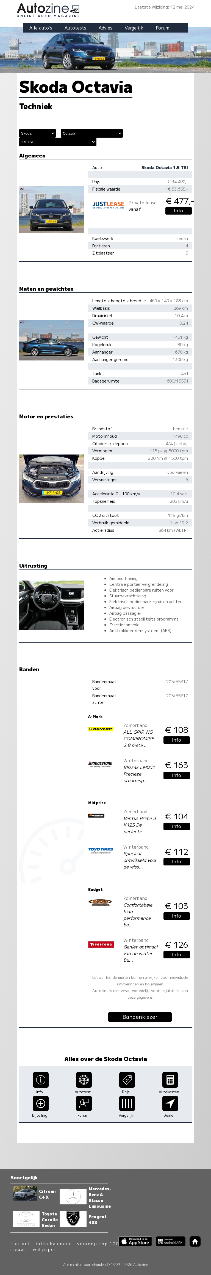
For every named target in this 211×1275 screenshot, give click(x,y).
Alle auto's (40, 27)
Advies (105, 27)
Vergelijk (134, 27)
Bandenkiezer (140, 1016)
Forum (162, 27)
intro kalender (53, 1243)
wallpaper (45, 1249)
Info (178, 210)
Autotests (75, 27)
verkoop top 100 (98, 1243)
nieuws (18, 1249)
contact (20, 1243)
